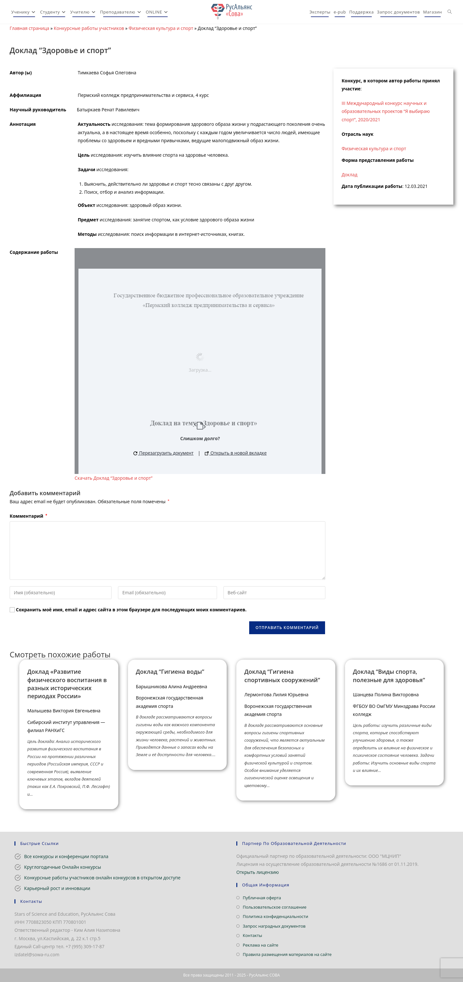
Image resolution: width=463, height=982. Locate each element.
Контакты (252, 935)
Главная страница (29, 28)
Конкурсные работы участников (89, 28)
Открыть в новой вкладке (236, 453)
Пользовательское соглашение (274, 907)
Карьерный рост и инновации (57, 888)
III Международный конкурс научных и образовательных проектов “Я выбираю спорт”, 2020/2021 (385, 111)
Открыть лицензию (257, 872)
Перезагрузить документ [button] (163, 453)
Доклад (349, 174)
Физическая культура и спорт (161, 28)
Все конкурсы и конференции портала (66, 856)
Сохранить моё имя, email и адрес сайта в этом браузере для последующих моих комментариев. (131, 610)
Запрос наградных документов (274, 926)
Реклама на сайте (260, 945)
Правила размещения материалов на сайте (287, 954)
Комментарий (28, 516)
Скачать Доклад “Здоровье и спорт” (113, 478)
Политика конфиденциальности (275, 916)
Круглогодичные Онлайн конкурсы (62, 867)
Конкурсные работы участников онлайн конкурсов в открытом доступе (102, 878)
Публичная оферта (262, 898)
